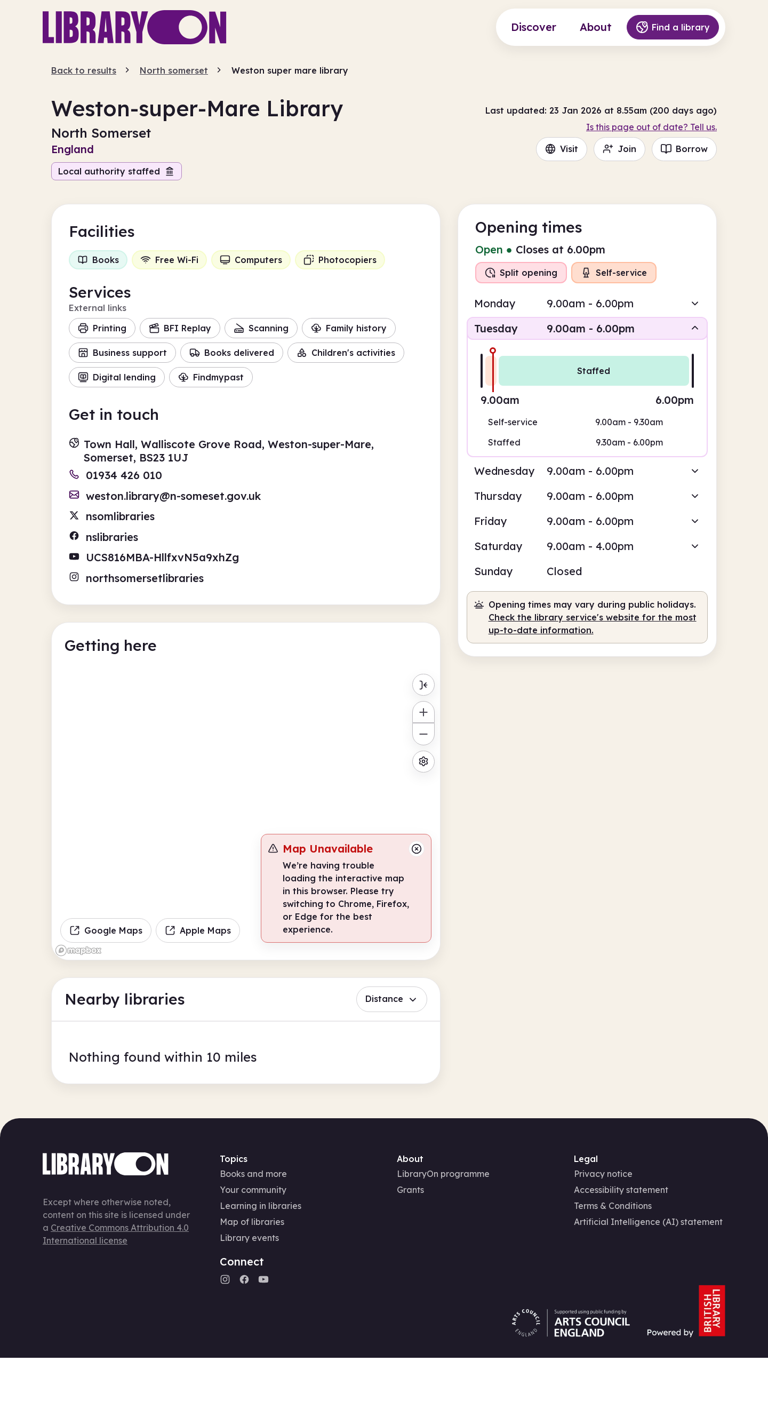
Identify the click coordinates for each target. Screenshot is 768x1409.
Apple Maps (198, 930)
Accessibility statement (621, 1189)
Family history (349, 328)
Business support (122, 352)
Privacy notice (603, 1173)
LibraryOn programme (443, 1173)
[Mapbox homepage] (78, 950)
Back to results (83, 70)
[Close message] (417, 849)
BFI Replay (180, 328)
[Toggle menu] (423, 685)
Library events (249, 1237)
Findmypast (211, 377)
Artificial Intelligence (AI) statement (648, 1221)
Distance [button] (391, 998)
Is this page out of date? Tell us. (651, 127)
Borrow (684, 149)
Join (619, 149)
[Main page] (135, 27)
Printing (102, 328)
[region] (246, 814)
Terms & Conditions (613, 1205)
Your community (253, 1189)
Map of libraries (252, 1221)
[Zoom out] (423, 734)
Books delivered (231, 352)
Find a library (673, 27)
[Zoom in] (423, 712)
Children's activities (346, 352)
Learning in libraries (260, 1205)
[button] (587, 303)
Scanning (261, 328)
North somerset (174, 70)
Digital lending (117, 377)
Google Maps (105, 930)
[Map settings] (423, 762)
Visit (561, 149)
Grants (410, 1189)
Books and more (253, 1173)
